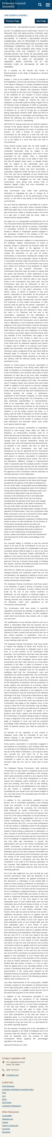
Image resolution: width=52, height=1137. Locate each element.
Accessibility (7, 1116)
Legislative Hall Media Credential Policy (18, 1089)
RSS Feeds (6, 1103)
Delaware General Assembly (14, 4)
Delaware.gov (7, 1119)
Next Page (41, 21)
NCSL (4, 1099)
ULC (4, 1096)
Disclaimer (6, 1132)
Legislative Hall (12, 1075)
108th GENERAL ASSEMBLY (16, 15)
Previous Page (12, 21)
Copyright (6, 1129)
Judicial (5, 1122)
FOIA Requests (8, 1086)
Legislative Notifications (11, 1106)
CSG (4, 1093)
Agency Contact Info (10, 1126)
